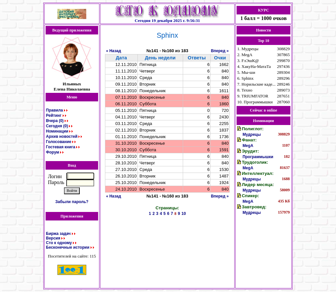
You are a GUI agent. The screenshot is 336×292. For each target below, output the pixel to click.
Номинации (57, 131)
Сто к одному (59, 242)
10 (183, 213)
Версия (53, 238)
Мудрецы (251, 134)
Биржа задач (58, 233)
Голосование (58, 141)
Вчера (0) (55, 120)
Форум (52, 152)
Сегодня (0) (57, 126)
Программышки (257, 157)
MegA (247, 145)
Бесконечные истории (67, 247)
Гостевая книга (60, 147)
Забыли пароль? (72, 201)
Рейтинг (53, 115)
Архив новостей (61, 136)
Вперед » (220, 51)
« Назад (113, 51)
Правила (54, 110)
